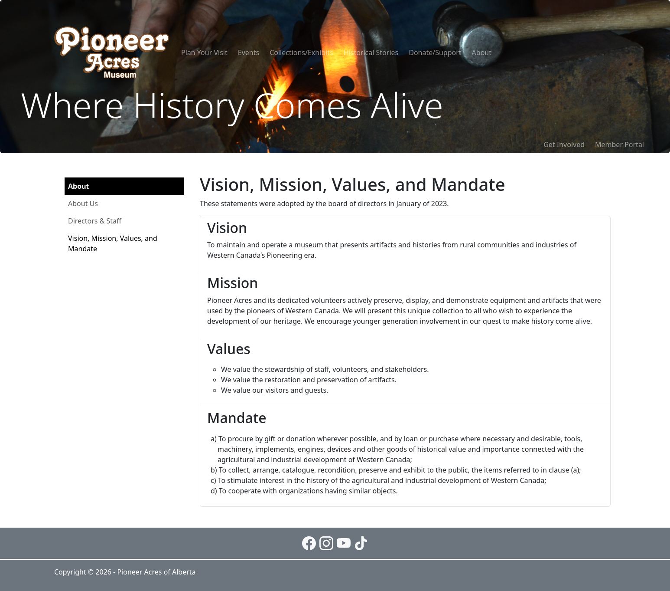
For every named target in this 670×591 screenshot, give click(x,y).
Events (248, 52)
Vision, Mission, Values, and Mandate (112, 243)
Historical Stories (371, 52)
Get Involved (564, 144)
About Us (83, 203)
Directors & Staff (94, 221)
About (481, 52)
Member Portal (619, 144)
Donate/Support (435, 52)
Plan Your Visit (204, 52)
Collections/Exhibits (301, 52)
